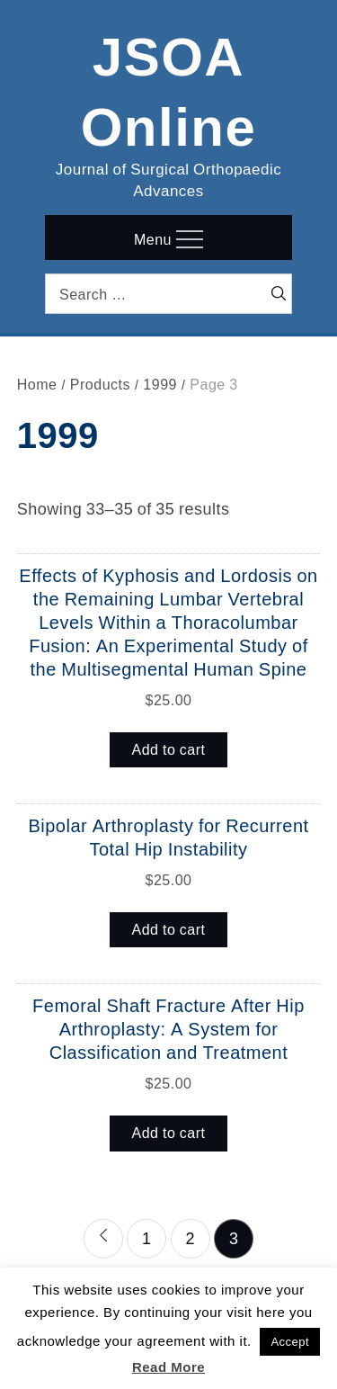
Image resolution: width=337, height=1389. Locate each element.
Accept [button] (289, 1342)
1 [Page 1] (147, 1238)
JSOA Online (169, 88)
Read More (168, 1367)
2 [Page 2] (190, 1238)
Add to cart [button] (169, 749)
